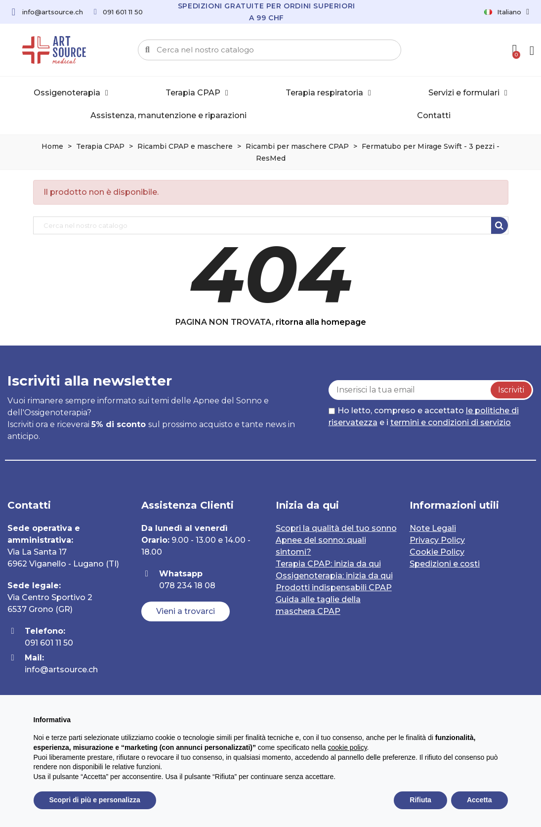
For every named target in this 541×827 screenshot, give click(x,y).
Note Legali (433, 528)
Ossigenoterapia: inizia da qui (334, 575)
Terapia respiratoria (328, 93)
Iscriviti (511, 389)
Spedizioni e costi (445, 563)
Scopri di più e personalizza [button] (94, 800)
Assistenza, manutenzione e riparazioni (168, 115)
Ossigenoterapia (71, 93)
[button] (185, 611)
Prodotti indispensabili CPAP (334, 587)
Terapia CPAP (197, 93)
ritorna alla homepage (321, 322)
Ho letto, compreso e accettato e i (424, 416)
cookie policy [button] (347, 747)
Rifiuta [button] (420, 800)
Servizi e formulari (467, 93)
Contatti (434, 115)
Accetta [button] (479, 800)
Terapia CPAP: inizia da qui (328, 563)
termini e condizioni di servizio (450, 422)
